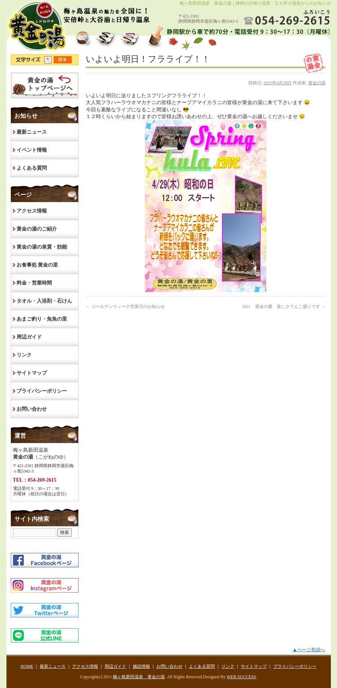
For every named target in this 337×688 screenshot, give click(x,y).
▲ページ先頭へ (308, 649)
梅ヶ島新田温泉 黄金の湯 (139, 676)
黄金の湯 (316, 82)
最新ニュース (32, 132)
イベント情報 (32, 150)
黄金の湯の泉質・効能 (42, 247)
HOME (45, 85)
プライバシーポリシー (42, 391)
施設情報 (141, 666)
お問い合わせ (32, 409)
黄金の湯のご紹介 (37, 229)
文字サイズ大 (49, 59)
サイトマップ (32, 373)
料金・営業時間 (34, 283)
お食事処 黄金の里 (37, 265)
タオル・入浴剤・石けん (44, 301)
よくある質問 (32, 168)
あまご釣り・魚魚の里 (42, 319)
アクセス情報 (32, 211)
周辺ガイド (29, 337)
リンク (24, 355)
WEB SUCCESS (241, 676)
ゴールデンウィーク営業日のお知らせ (125, 306)
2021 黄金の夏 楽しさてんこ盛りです (283, 306)
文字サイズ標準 (63, 59)
